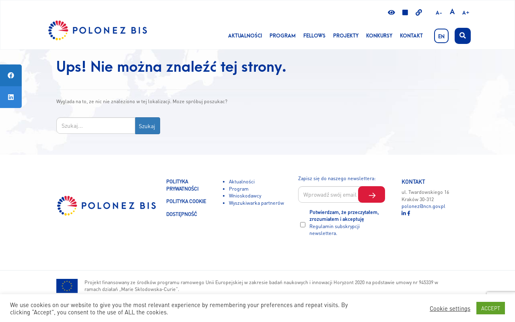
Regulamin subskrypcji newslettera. (334, 230)
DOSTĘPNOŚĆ (181, 214)
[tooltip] (11, 75)
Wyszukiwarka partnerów (256, 202)
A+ (466, 13)
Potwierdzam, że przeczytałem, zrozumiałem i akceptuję (344, 223)
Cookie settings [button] (450, 308)
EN (441, 36)
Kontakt (411, 36)
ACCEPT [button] (490, 308)
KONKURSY (379, 36)
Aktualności (245, 36)
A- (439, 13)
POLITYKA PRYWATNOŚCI (182, 185)
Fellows (314, 36)
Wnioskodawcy (245, 195)
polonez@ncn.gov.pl (423, 206)
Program (283, 36)
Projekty (345, 36)
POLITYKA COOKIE (186, 201)
